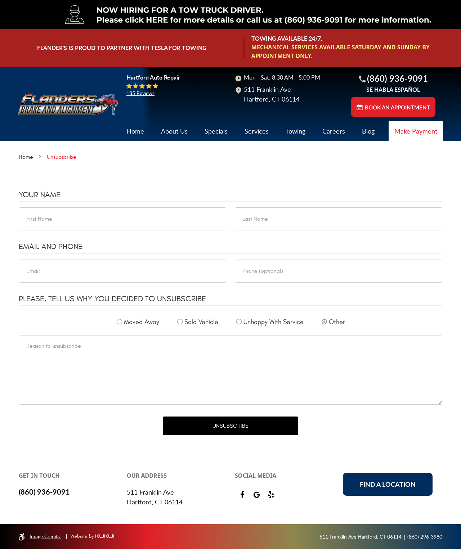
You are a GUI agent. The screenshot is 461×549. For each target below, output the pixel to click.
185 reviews (140, 93)
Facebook (242, 494)
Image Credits (45, 536)
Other (337, 322)
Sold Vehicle (201, 322)
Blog (368, 131)
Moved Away (141, 322)
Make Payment (415, 131)
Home (135, 131)
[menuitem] (135, 131)
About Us (174, 131)
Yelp (271, 494)
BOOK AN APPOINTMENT (397, 107)
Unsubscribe (61, 157)
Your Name (40, 194)
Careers (333, 131)
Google (256, 494)
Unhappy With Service (273, 322)
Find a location (388, 484)
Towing (295, 131)
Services (257, 131)
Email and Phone (50, 246)
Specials (216, 131)
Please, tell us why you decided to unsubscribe (112, 298)
